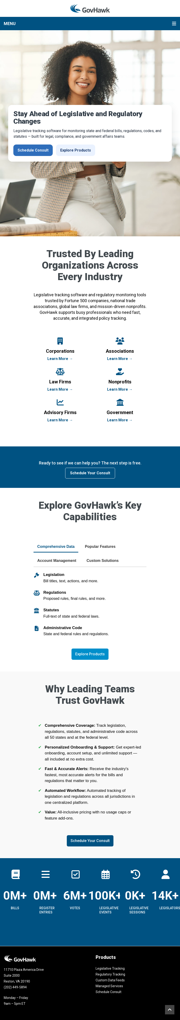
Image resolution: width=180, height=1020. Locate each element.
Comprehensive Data (56, 547)
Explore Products (75, 150)
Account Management (56, 561)
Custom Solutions (102, 561)
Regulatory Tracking (110, 974)
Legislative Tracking (110, 968)
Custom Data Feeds (110, 980)
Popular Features (100, 547)
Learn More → (60, 358)
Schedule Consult (33, 150)
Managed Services (109, 986)
